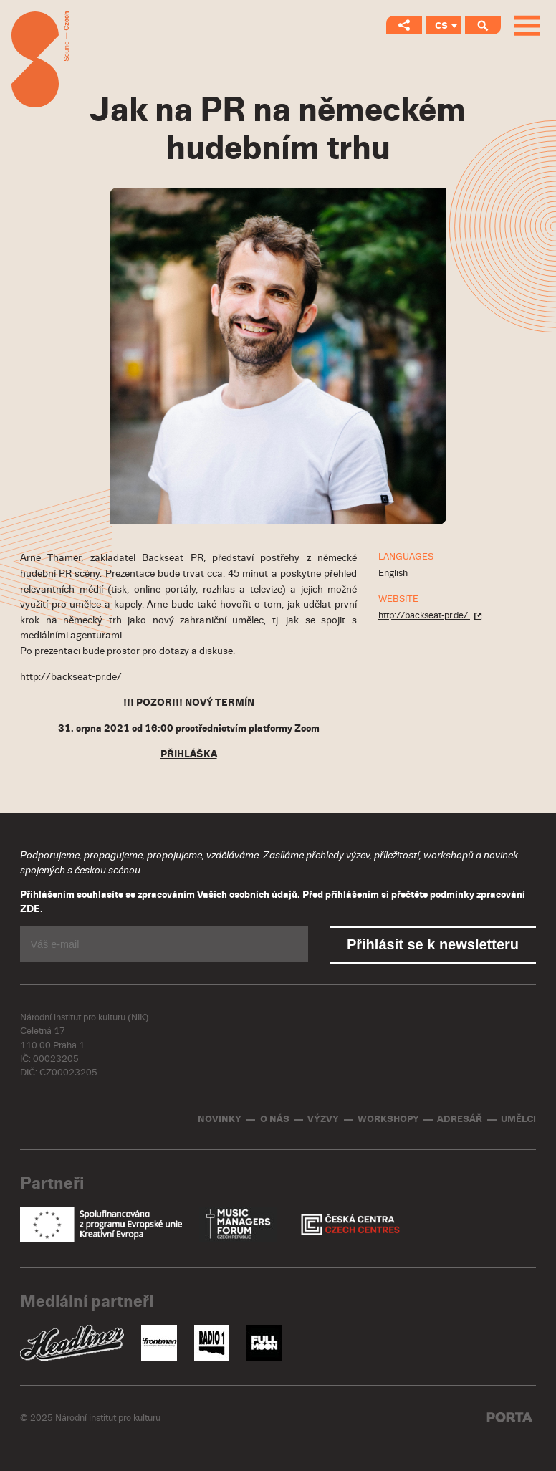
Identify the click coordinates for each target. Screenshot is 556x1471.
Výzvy (323, 1119)
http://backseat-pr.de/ (71, 677)
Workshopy (388, 1119)
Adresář (459, 1119)
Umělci (518, 1119)
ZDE (30, 909)
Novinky (219, 1119)
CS (441, 26)
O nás (274, 1119)
